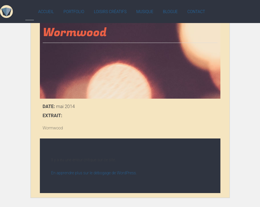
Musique (144, 11)
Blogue (170, 11)
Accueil (46, 11)
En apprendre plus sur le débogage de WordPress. (94, 173)
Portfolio (74, 11)
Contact (196, 11)
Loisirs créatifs (110, 11)
